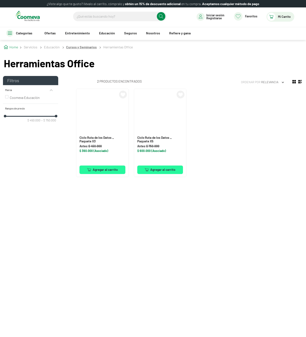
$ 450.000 (33, 120)
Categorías (24, 33)
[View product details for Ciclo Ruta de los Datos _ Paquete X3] (102, 133)
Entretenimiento (77, 33)
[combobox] (120, 16)
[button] (30, 90)
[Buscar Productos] (161, 16)
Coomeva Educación (25, 97)
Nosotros (153, 33)
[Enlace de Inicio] (11, 47)
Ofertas (50, 33)
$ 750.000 (48, 120)
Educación (107, 33)
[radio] (294, 81)
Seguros (130, 33)
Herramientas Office (118, 47)
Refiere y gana (180, 33)
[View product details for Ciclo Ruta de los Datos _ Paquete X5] (160, 133)
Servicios (30, 47)
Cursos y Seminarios (81, 47)
